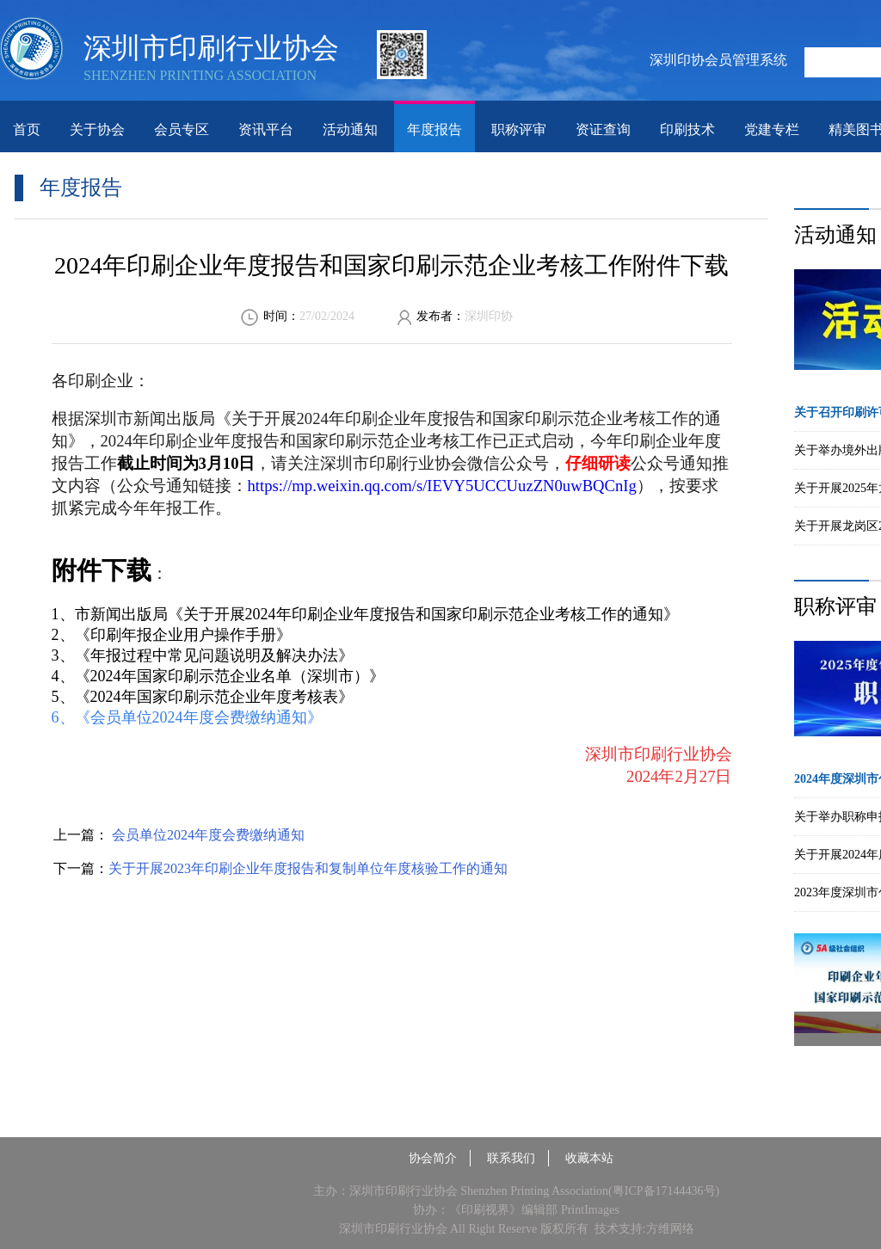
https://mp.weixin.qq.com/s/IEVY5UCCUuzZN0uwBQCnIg (442, 486)
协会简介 (433, 1158)
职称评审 (518, 129)
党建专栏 (771, 129)
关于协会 (97, 129)
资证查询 (603, 129)
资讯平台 (265, 129)
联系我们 (511, 1158)
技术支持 (619, 1228)
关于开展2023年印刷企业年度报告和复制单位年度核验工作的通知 (308, 868)
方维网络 (670, 1228)
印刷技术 (687, 129)
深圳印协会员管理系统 (718, 59)
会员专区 (181, 129)
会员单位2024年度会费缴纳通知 (206, 835)
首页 (26, 129)
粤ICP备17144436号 (664, 1190)
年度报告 (434, 129)
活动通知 (350, 129)
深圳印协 (489, 316)
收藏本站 (589, 1158)
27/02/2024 (326, 316)
